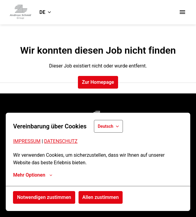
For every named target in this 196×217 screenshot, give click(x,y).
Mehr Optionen (32, 175)
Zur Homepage (98, 82)
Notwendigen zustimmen (44, 197)
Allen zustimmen (100, 197)
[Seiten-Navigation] (182, 12)
